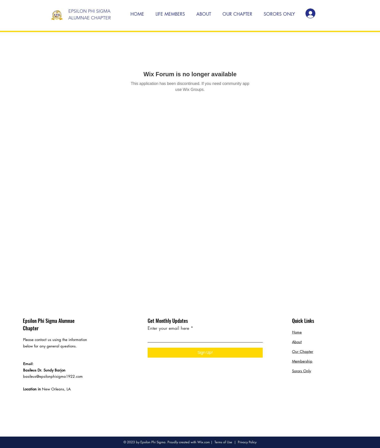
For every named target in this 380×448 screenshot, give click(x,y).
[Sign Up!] (205, 353)
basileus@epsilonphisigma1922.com (53, 376)
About (297, 341)
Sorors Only (301, 371)
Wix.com (203, 442)
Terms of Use (223, 442)
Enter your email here (168, 328)
